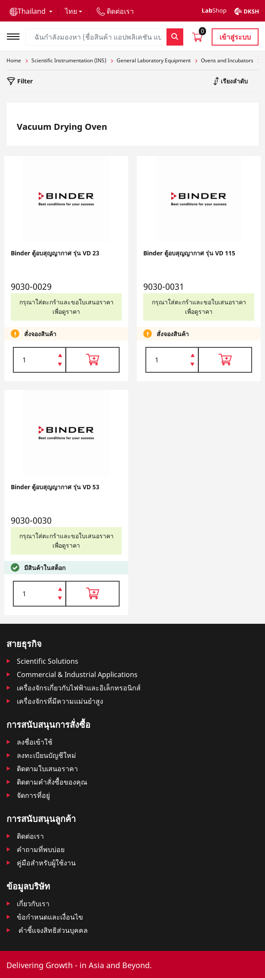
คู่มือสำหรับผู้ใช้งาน (46, 863)
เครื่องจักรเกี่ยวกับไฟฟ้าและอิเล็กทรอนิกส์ (79, 688)
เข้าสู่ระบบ (235, 37)
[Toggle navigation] (15, 35)
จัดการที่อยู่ (33, 795)
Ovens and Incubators (227, 60)
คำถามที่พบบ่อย (41, 849)
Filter (24, 81)
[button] (30, 11)
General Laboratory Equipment (154, 60)
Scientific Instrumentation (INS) (68, 60)
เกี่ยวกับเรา (33, 903)
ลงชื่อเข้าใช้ (34, 742)
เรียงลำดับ (233, 81)
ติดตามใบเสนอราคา (47, 768)
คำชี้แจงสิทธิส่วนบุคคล (52, 930)
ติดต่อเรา (30, 836)
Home (13, 60)
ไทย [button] (71, 11)
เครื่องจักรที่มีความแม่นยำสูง (60, 701)
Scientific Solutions (47, 661)
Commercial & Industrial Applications (77, 674)
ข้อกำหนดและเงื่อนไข (50, 917)
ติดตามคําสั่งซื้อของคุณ (52, 782)
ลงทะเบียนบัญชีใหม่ (46, 755)
